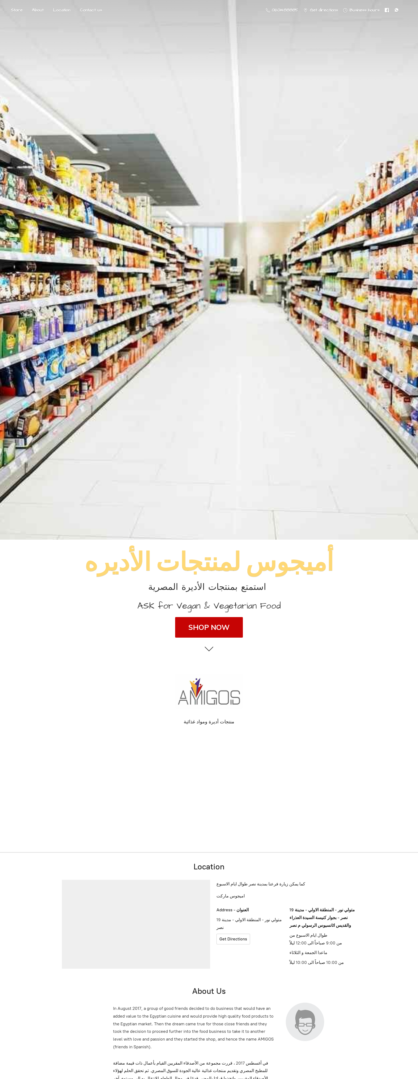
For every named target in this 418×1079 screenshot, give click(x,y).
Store (16, 10)
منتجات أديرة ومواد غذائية (209, 722)
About (37, 10)
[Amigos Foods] (209, 691)
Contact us (91, 10)
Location (61, 10)
